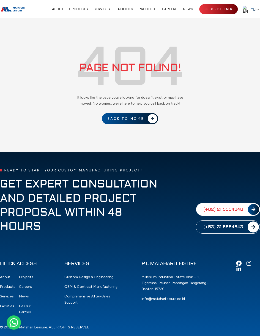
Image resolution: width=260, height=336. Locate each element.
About (58, 9)
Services (101, 9)
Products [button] (78, 9)
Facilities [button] (124, 9)
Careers (170, 9)
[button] (8, 324)
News (188, 9)
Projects (147, 9)
